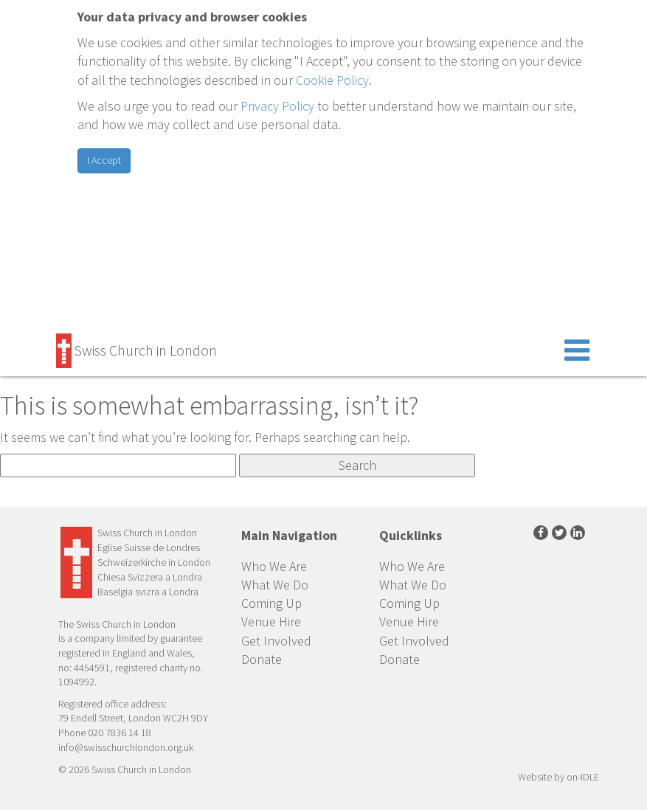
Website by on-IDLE (558, 776)
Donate (261, 659)
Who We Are (274, 566)
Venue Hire (271, 621)
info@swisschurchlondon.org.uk (125, 747)
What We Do (274, 584)
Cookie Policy (332, 80)
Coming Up (271, 603)
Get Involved (276, 640)
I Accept (104, 160)
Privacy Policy (277, 105)
